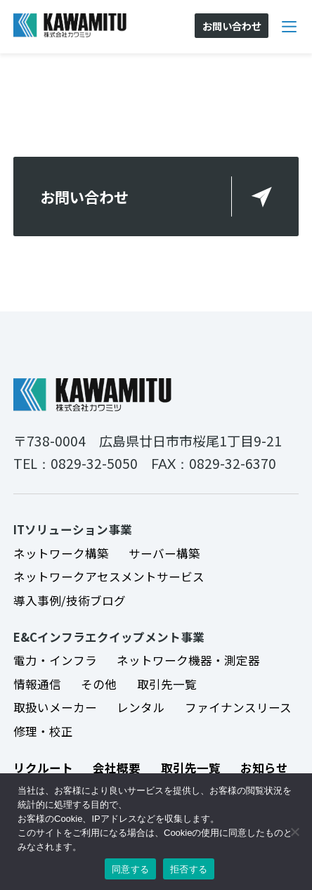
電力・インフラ (55, 660)
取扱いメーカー (55, 707)
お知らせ (264, 767)
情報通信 (37, 684)
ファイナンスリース (238, 707)
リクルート (43, 767)
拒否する (188, 869)
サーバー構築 (164, 553)
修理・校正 (43, 731)
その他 (99, 684)
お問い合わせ (84, 196)
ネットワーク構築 (61, 553)
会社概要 (117, 767)
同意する (130, 869)
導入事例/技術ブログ (69, 600)
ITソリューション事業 (72, 529)
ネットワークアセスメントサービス (108, 576)
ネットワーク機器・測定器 (188, 660)
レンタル (140, 707)
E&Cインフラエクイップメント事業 (108, 636)
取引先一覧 (167, 684)
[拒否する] (294, 832)
